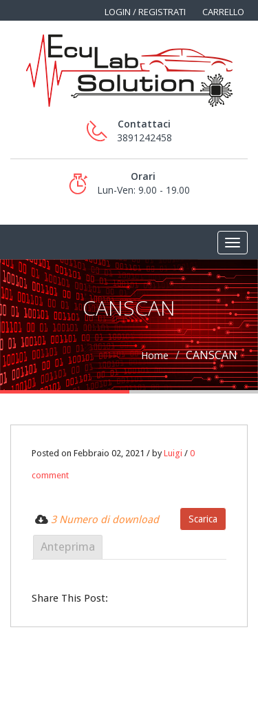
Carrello (223, 12)
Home (155, 355)
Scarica (203, 518)
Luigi (173, 453)
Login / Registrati (145, 12)
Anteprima (68, 546)
